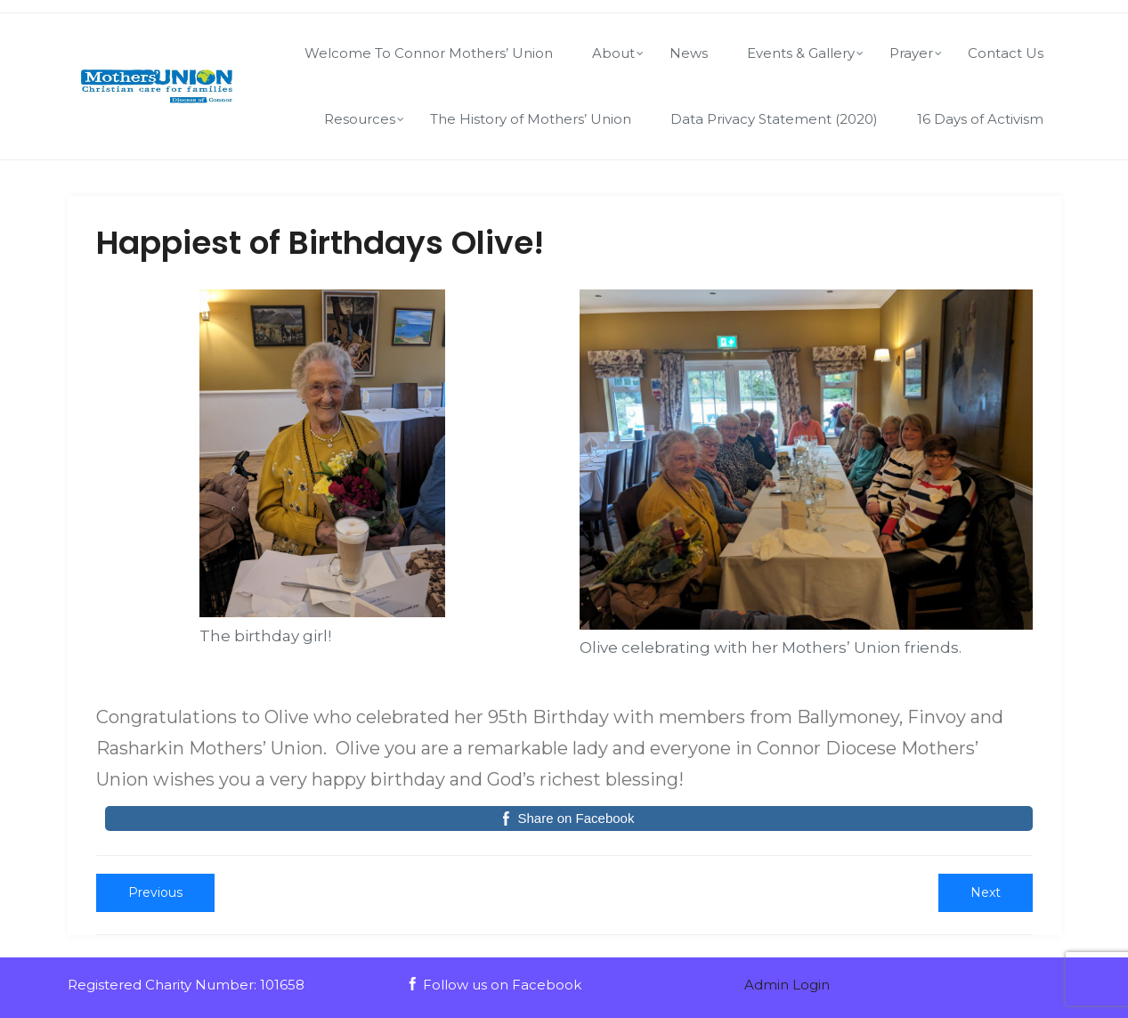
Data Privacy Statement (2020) (774, 118)
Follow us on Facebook (493, 984)
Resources (359, 118)
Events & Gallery (801, 53)
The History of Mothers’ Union (530, 118)
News (688, 53)
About (613, 53)
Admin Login (787, 984)
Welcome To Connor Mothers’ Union (428, 53)
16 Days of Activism (980, 118)
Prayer (911, 53)
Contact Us (1005, 53)
